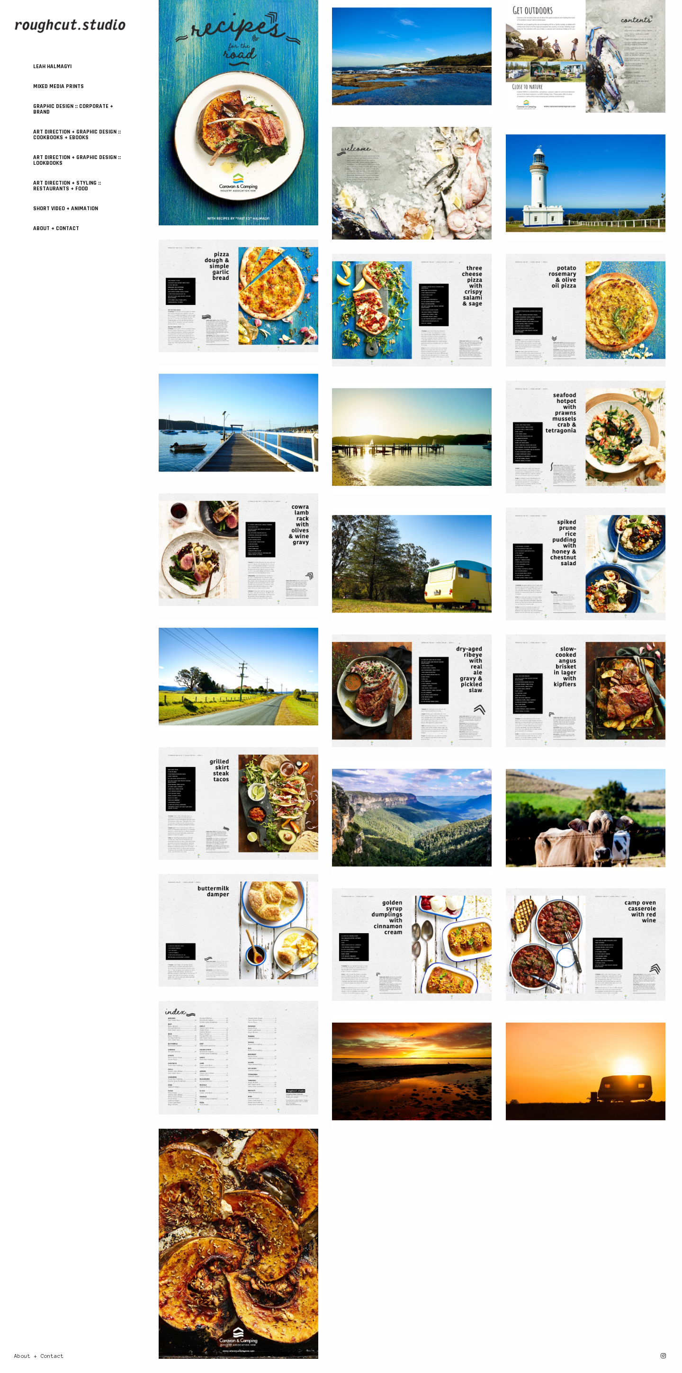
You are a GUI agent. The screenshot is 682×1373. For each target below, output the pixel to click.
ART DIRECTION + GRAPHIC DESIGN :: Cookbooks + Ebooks (77, 134)
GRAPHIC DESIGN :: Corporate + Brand (73, 109)
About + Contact (56, 228)
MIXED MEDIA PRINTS (58, 86)
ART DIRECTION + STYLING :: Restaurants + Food (67, 185)
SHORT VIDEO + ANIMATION (65, 208)
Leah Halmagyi (52, 66)
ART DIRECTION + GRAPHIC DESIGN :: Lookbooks (77, 160)
